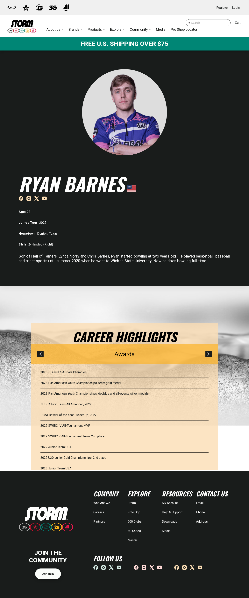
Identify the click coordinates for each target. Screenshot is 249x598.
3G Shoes (134, 531)
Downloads (169, 521)
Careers (98, 512)
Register (222, 8)
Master (132, 540)
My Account (170, 503)
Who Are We (101, 503)
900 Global (135, 521)
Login (236, 8)
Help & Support (172, 512)
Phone (200, 512)
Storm (132, 503)
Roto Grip (134, 512)
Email (199, 503)
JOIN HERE (48, 574)
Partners (99, 521)
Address (202, 521)
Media (166, 531)
